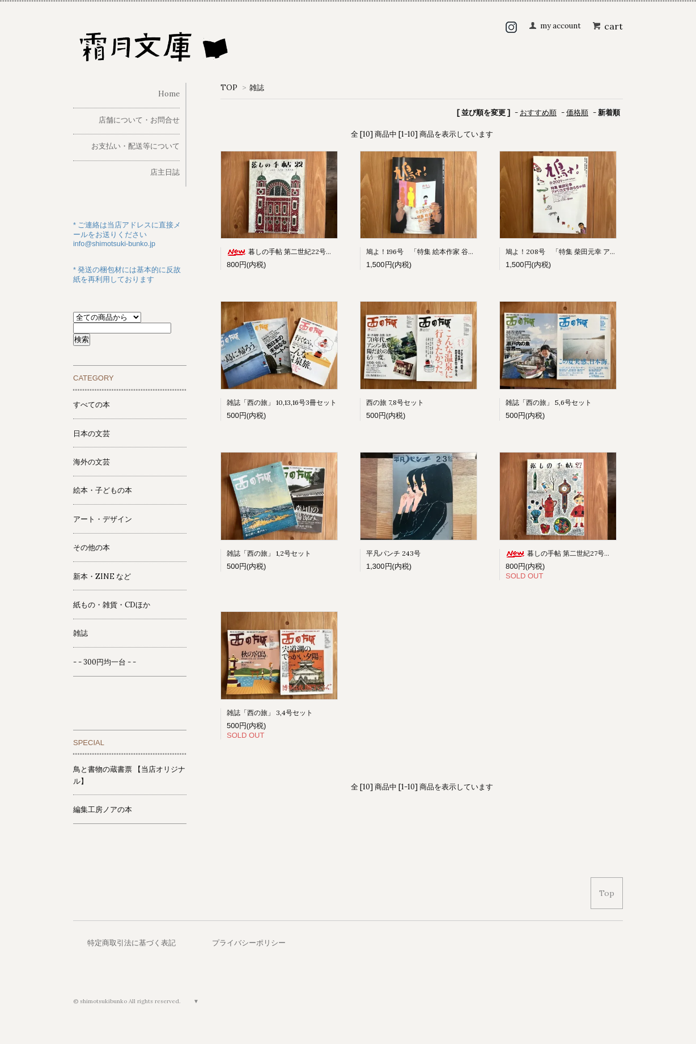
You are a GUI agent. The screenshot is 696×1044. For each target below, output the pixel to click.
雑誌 (256, 87)
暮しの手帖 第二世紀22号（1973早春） (297, 251)
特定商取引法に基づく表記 (131, 943)
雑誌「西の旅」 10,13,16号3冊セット (282, 402)
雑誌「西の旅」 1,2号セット (269, 553)
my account (560, 26)
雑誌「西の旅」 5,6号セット (549, 402)
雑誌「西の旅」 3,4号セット (270, 712)
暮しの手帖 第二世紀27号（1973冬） (572, 553)
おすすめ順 (538, 112)
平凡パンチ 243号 (393, 553)
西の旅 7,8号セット (395, 402)
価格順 (577, 112)
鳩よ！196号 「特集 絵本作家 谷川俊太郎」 (434, 251)
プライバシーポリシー (249, 943)
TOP (228, 87)
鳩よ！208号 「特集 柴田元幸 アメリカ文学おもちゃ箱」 (595, 251)
